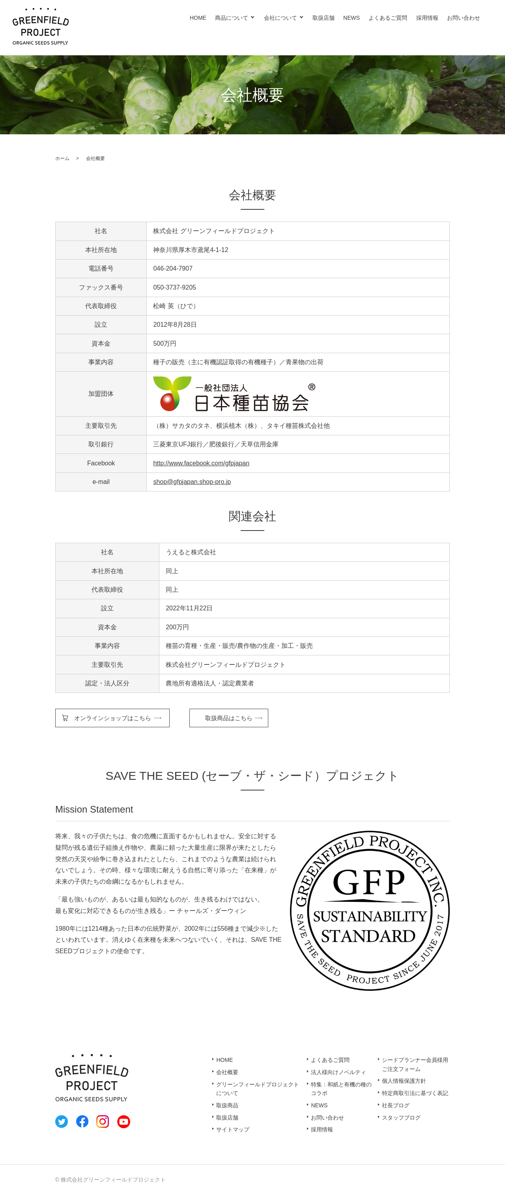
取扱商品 (227, 1105)
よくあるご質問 (387, 18)
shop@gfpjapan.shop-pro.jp (192, 481)
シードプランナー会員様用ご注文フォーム (415, 1064)
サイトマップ (232, 1129)
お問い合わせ (463, 18)
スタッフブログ (401, 1117)
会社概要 (227, 1072)
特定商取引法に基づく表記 (415, 1093)
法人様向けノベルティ (338, 1072)
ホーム (62, 158)
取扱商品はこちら (228, 718)
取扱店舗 (323, 18)
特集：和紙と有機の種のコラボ (341, 1088)
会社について (280, 18)
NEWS (351, 18)
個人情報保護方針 (404, 1081)
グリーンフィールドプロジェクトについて (257, 1088)
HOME (198, 18)
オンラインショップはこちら (112, 718)
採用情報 (427, 18)
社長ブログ (396, 1105)
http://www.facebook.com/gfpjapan (201, 463)
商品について (231, 18)
